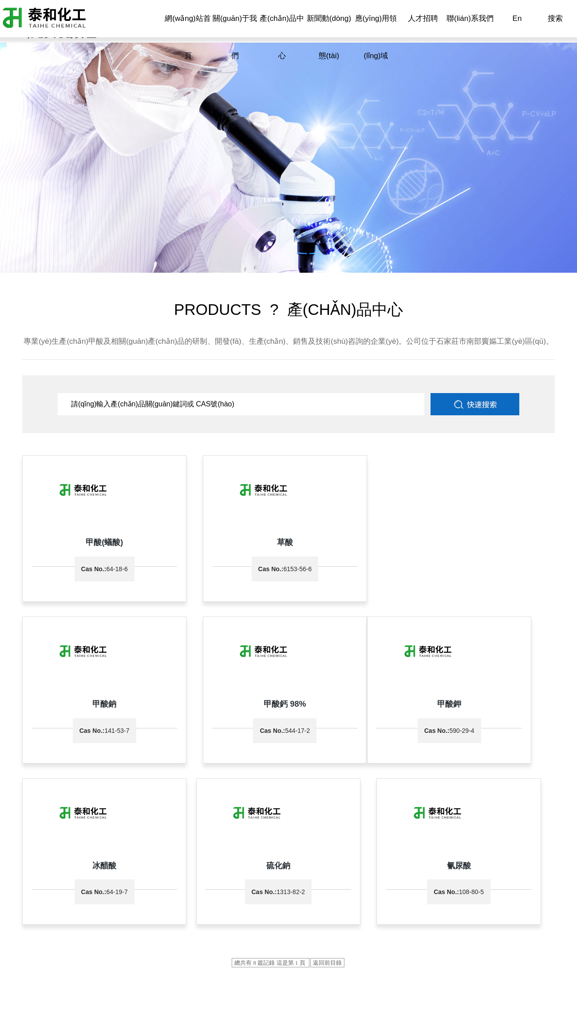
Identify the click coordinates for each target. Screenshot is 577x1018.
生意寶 (314, 955)
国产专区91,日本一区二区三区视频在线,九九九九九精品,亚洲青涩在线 (96, 1012)
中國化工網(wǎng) (227, 955)
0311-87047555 (67, 899)
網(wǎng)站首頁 (188, 37)
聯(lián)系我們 (470, 18)
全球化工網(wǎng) (278, 955)
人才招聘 (423, 18)
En (517, 18)
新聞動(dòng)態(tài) (329, 37)
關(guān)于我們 (235, 37)
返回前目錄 (327, 796)
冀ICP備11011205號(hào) (56, 964)
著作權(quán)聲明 (349, 955)
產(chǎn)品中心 (282, 37)
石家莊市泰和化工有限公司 (37, 955)
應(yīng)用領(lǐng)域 (376, 37)
